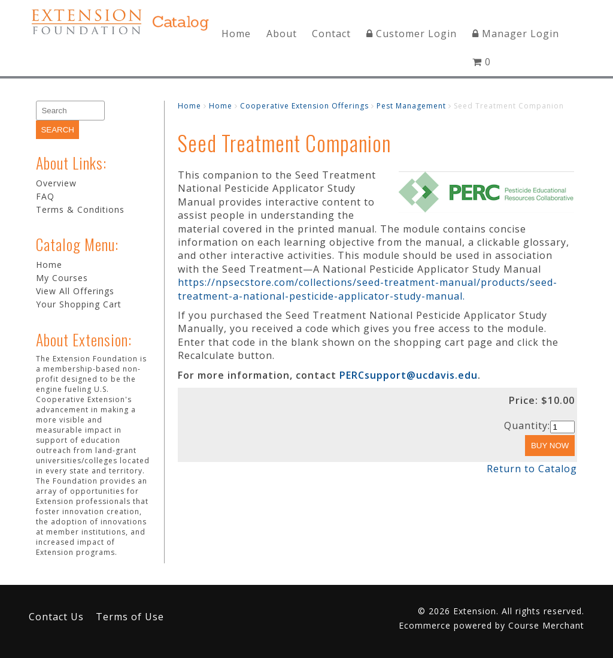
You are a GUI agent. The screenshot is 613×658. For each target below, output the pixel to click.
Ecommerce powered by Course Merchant (491, 625)
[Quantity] (562, 427)
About (281, 33)
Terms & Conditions (80, 209)
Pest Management (411, 106)
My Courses (62, 277)
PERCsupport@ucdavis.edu (408, 375)
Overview (56, 183)
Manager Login (515, 33)
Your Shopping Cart (79, 304)
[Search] (70, 110)
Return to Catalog (532, 468)
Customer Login (411, 33)
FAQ (45, 196)
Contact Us (56, 616)
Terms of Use (130, 616)
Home (236, 33)
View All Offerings (75, 291)
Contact (331, 33)
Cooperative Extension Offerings (304, 106)
